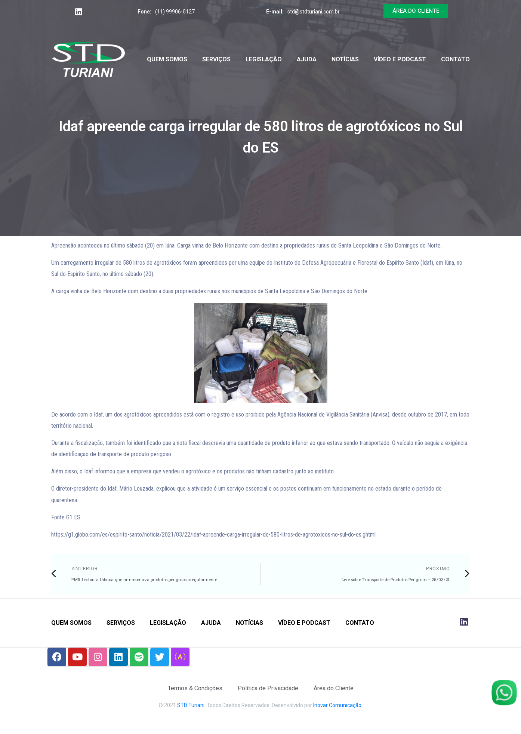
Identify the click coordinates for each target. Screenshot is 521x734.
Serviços (216, 59)
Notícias (345, 59)
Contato (455, 59)
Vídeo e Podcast (400, 59)
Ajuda (307, 59)
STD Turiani (190, 705)
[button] (415, 11)
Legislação (264, 59)
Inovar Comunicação (337, 705)
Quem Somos (167, 59)
